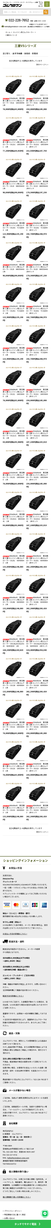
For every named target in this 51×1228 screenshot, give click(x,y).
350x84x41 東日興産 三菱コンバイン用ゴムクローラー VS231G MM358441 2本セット (37, 517)
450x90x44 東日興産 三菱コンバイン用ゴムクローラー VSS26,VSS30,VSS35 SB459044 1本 (14, 642)
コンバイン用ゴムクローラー (23, 32)
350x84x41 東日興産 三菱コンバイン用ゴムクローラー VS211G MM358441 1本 (14, 434)
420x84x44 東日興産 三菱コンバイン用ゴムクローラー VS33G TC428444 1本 (14, 351)
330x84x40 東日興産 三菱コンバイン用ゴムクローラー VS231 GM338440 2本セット (37, 476)
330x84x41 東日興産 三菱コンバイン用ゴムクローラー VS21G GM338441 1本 (14, 143)
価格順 (27, 53)
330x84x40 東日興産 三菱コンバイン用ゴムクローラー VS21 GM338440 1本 (14, 101)
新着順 (35, 53)
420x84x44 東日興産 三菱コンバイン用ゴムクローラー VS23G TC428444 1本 (14, 226)
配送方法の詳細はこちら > (13, 996)
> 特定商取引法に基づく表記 (14, 1214)
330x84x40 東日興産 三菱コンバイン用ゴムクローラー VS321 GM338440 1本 (14, 726)
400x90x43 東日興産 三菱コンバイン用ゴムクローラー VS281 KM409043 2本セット (37, 601)
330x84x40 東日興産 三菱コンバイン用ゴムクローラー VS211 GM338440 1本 (14, 393)
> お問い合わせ (9, 1218)
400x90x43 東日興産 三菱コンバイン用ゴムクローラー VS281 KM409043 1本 (14, 601)
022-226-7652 (18, 20)
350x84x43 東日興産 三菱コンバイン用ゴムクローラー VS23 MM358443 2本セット (38, 185)
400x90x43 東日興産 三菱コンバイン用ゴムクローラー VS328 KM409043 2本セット (37, 684)
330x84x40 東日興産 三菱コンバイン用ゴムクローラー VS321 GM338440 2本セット (37, 726)
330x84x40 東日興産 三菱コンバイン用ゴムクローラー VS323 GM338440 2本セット (37, 767)
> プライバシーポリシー (12, 1211)
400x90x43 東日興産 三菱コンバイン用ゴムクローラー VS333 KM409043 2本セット (37, 809)
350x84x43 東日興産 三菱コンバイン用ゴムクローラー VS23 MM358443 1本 (14, 185)
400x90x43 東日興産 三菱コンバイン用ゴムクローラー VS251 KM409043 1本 (14, 559)
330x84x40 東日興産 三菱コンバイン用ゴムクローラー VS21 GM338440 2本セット (38, 101)
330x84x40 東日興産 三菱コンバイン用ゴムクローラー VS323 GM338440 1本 (14, 767)
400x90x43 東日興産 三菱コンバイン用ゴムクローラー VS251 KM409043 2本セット (37, 559)
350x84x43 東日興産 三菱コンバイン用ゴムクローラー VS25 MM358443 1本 (14, 268)
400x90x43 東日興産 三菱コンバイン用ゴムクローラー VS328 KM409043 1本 (14, 684)
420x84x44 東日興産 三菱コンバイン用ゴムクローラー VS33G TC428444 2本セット (37, 351)
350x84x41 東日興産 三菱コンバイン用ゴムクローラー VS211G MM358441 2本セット (37, 434)
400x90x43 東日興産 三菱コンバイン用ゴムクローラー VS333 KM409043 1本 (14, 809)
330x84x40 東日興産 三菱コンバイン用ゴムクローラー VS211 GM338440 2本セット (37, 393)
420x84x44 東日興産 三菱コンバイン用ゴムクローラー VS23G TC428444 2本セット (37, 226)
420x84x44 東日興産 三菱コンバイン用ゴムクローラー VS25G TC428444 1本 (14, 309)
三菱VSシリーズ (11, 35)
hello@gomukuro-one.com (15, 26)
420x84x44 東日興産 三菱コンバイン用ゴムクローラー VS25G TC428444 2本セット (37, 309)
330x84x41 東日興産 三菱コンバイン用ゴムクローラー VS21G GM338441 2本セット (37, 143)
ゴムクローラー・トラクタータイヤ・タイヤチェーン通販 (20, 2)
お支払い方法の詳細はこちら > (15, 933)
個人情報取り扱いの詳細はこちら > (17, 1197)
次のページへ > (42, 64)
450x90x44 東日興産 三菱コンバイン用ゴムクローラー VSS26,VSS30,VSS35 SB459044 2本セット (37, 642)
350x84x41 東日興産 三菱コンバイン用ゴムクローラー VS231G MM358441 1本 (14, 517)
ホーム (7, 32)
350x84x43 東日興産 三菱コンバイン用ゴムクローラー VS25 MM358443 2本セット (38, 268)
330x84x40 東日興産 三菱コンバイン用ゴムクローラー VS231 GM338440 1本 (14, 476)
